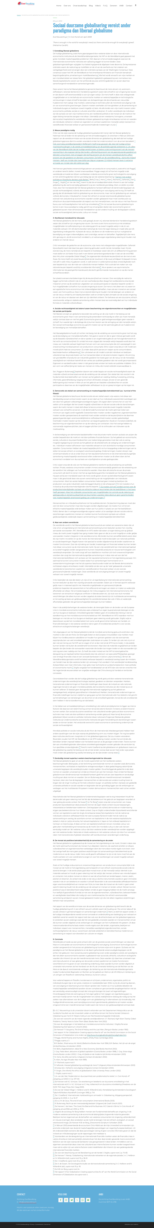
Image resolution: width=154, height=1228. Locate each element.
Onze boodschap (80, 6)
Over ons (67, 6)
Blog (91, 6)
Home (58, 6)
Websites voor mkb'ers (131, 1224)
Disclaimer (47, 1224)
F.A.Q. (105, 6)
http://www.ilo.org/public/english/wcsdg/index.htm (106, 1035)
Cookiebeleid (39, 1224)
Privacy (32, 1224)
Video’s (98, 6)
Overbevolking (24, 1224)
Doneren (113, 6)
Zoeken (136, 5)
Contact (129, 6)
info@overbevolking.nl (27, 1202)
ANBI (121, 6)
